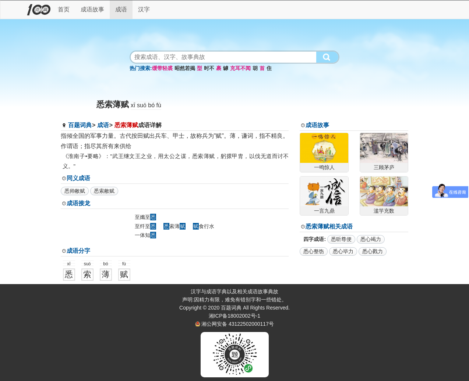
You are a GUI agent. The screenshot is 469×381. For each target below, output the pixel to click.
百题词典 (80, 125)
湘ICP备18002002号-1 (234, 316)
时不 (209, 68)
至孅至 (145, 217)
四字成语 (313, 239)
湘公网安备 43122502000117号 (237, 324)
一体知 (145, 235)
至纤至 (145, 226)
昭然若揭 (184, 68)
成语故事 (92, 9)
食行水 (203, 226)
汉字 (144, 9)
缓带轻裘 (162, 68)
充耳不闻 (240, 68)
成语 (121, 9)
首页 (64, 9)
